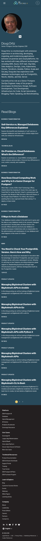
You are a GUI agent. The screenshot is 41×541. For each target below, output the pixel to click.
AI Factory (5, 422)
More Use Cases (7, 449)
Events (4, 488)
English (7, 528)
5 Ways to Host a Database (14, 216)
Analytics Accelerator (8, 424)
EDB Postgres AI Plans (8, 472)
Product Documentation (9, 458)
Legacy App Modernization (10, 438)
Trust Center (6, 469)
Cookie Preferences (7, 538)
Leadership (5, 508)
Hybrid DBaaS (6, 441)
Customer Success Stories (10, 485)
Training (4, 466)
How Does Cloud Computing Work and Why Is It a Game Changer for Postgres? (18, 181)
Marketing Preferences (30, 535)
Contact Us (5, 519)
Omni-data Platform (8, 444)
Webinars (5, 491)
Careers (4, 513)
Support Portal (6, 463)
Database (5, 416)
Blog (3, 483)
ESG (12, 535)
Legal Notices (5, 535)
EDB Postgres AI (7, 413)
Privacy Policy (18, 535)
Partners (4, 516)
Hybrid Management (8, 419)
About (4, 505)
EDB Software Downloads (9, 460)
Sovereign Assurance (8, 427)
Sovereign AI (6, 436)
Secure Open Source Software (11, 447)
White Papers (6, 494)
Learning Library (7, 497)
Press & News (6, 510)
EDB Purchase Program (9, 474)
